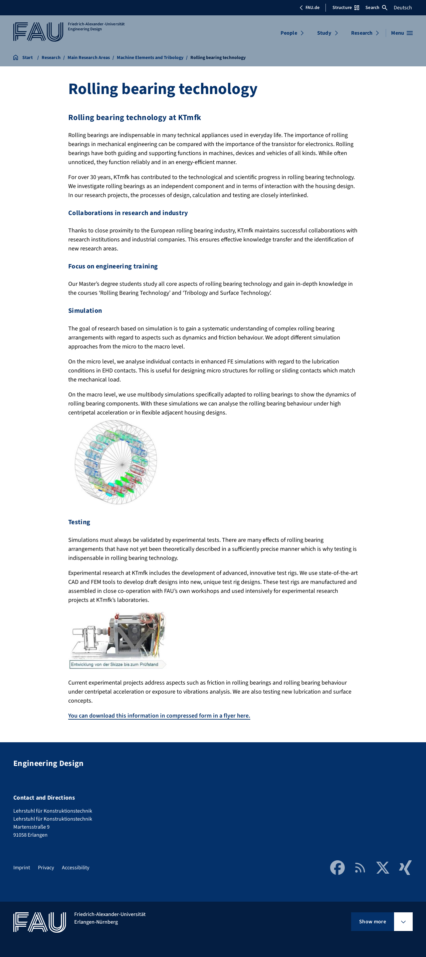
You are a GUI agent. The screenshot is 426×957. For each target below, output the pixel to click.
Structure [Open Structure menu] (345, 7)
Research (361, 33)
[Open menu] (402, 33)
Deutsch (403, 7)
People (289, 33)
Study (324, 33)
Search (376, 7)
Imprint (21, 867)
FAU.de (309, 7)
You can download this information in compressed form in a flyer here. (159, 716)
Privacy (46, 867)
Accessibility (75, 867)
